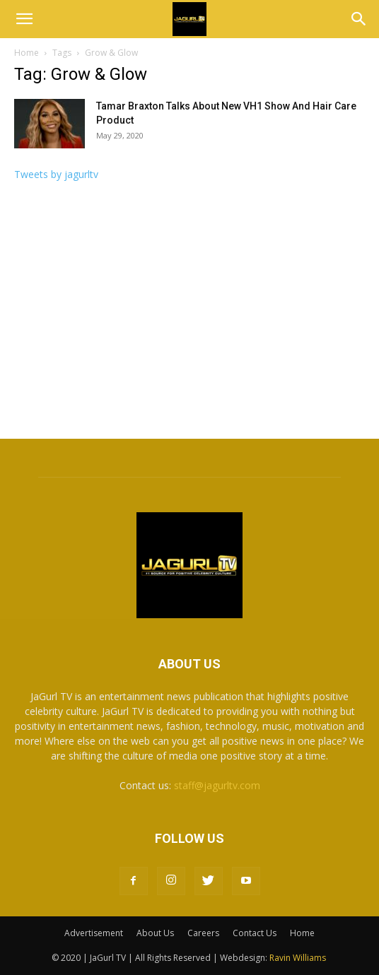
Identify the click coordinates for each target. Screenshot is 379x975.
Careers (203, 933)
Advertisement (93, 933)
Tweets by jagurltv (56, 174)
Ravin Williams (298, 958)
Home (26, 53)
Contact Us (254, 933)
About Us (155, 933)
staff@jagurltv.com (217, 785)
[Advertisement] (189, 314)
